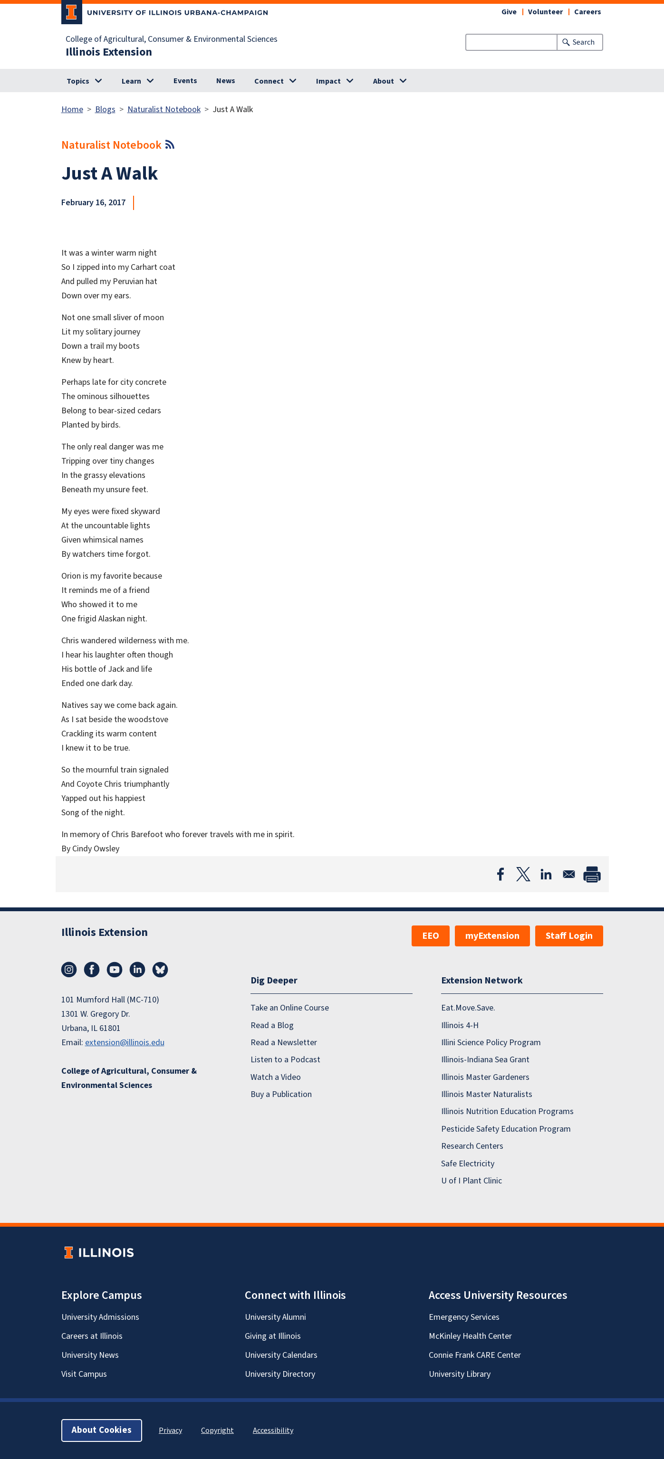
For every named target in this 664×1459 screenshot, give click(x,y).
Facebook (91, 969)
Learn (131, 81)
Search (584, 42)
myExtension (492, 936)
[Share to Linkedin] (546, 874)
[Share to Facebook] (500, 874)
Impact (328, 81)
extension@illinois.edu (124, 1043)
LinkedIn (137, 969)
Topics (78, 81)
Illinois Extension (109, 52)
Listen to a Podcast (285, 1060)
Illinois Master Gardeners (485, 1077)
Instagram (68, 969)
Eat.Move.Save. (468, 1008)
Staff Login (569, 936)
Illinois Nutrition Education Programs (507, 1111)
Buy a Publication (281, 1094)
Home (72, 109)
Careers (587, 12)
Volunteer (545, 12)
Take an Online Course (289, 1008)
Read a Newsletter (283, 1043)
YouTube (114, 969)
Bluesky (160, 969)
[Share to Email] (568, 874)
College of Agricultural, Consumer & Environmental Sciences (172, 39)
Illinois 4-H (460, 1025)
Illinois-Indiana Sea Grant (485, 1060)
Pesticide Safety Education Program (506, 1129)
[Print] (591, 874)
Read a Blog (272, 1025)
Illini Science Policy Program (491, 1043)
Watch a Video (275, 1077)
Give (509, 12)
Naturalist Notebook (164, 109)
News (225, 81)
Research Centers (472, 1146)
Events (185, 81)
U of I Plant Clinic (471, 1181)
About (383, 81)
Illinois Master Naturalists (486, 1094)
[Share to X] (523, 874)
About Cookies (102, 1430)
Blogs (105, 109)
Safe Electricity (467, 1164)
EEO (430, 936)
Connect (269, 81)
